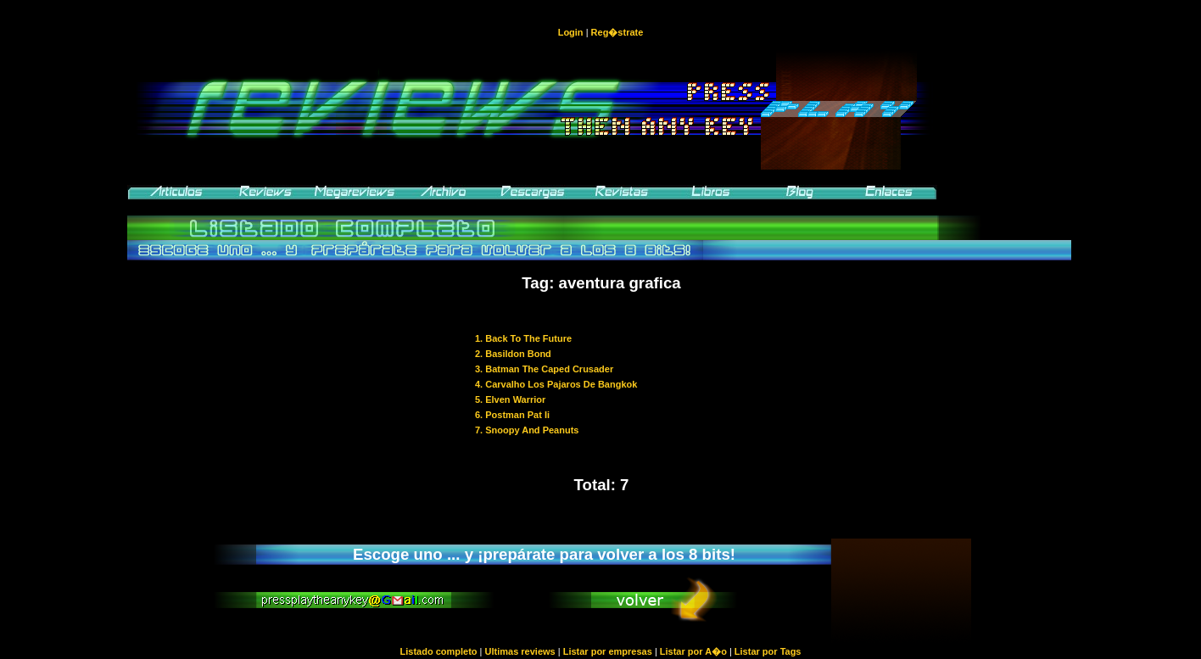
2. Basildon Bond (513, 354)
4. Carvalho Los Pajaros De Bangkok (556, 384)
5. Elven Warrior (510, 399)
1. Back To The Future (523, 338)
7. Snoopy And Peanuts (526, 430)
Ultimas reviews (520, 651)
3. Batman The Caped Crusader (544, 369)
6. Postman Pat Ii (512, 415)
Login (571, 32)
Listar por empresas (607, 651)
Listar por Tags (768, 651)
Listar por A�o (693, 651)
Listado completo (438, 651)
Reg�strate (617, 32)
